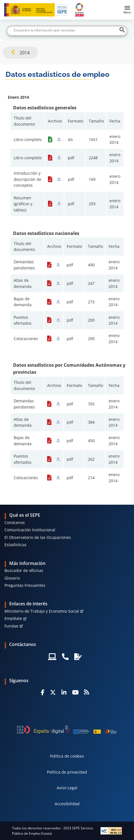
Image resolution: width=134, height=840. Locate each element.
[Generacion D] (67, 729)
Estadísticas (15, 544)
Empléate (13, 618)
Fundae (11, 626)
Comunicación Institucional (29, 529)
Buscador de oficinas (23, 570)
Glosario (12, 578)
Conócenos (14, 522)
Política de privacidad (67, 772)
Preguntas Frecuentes (24, 585)
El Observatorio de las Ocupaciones (37, 537)
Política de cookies (67, 756)
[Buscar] (67, 30)
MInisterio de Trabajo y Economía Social (41, 611)
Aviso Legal (67, 787)
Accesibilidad (67, 803)
